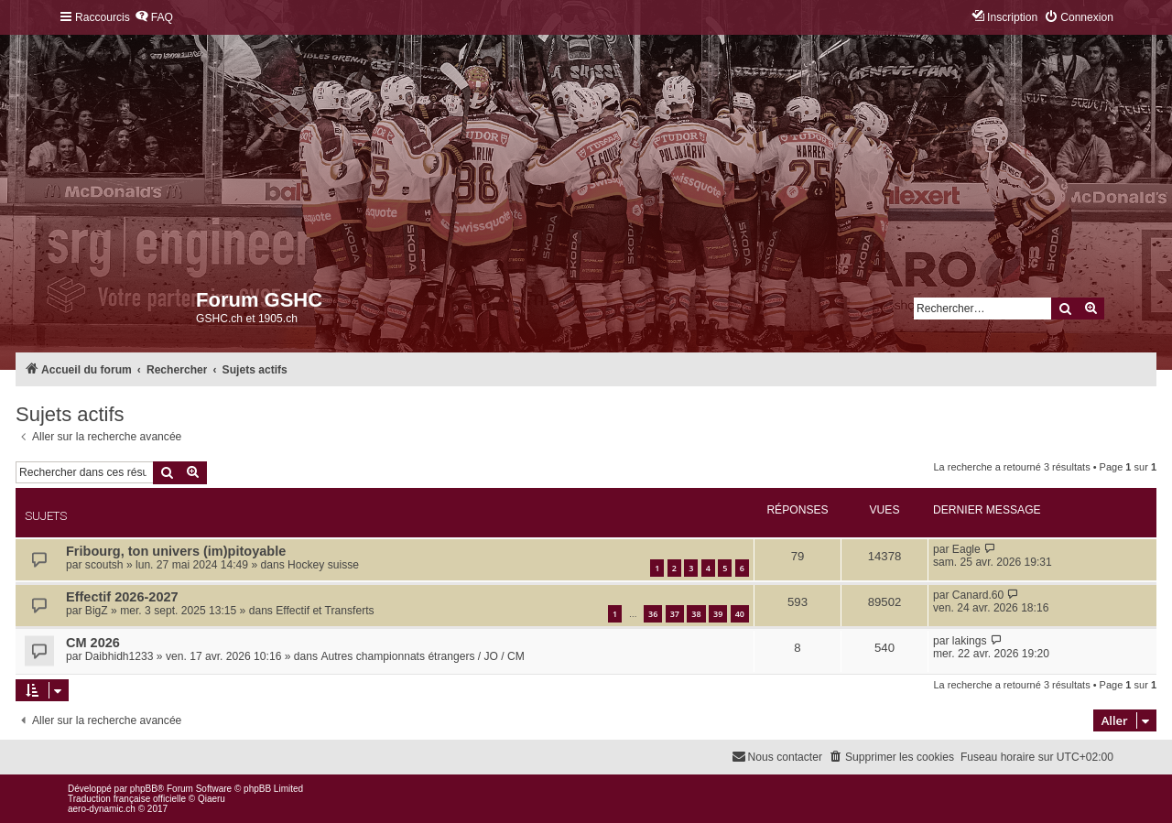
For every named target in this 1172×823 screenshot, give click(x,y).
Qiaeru (211, 799)
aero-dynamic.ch (102, 809)
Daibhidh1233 (119, 656)
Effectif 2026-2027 (122, 597)
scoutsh (104, 564)
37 (674, 614)
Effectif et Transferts (325, 610)
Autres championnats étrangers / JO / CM (422, 656)
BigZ (96, 610)
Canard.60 (978, 595)
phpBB (143, 789)
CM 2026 (93, 642)
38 (695, 614)
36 (652, 614)
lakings (969, 640)
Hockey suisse (323, 564)
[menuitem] (154, 17)
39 (717, 614)
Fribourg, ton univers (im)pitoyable (176, 551)
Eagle (966, 549)
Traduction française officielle (127, 799)
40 (739, 614)
